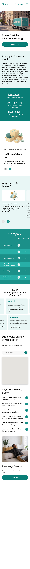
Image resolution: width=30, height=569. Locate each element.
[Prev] (5, 169)
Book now (15, 477)
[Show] (26, 397)
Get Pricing (15, 44)
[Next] (10, 169)
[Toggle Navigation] (27, 4)
